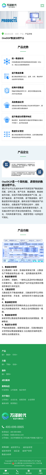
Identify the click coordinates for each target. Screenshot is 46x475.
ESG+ (15, 355)
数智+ (8, 374)
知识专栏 (22, 390)
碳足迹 (17, 451)
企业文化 (14, 400)
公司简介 (5, 400)
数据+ (8, 355)
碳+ (3, 355)
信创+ (15, 364)
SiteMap (29, 466)
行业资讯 (5, 390)
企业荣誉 (31, 400)
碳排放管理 (27, 447)
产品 (22, 34)
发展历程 (22, 400)
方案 (4, 361)
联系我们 (14, 403)
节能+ (8, 364)
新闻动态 (6, 386)
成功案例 (6, 380)
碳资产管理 (27, 451)
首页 (17, 34)
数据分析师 (6, 454)
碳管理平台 (15, 447)
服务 (4, 370)
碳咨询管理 (6, 451)
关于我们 (6, 396)
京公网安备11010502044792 (23, 463)
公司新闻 (14, 390)
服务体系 (5, 403)
